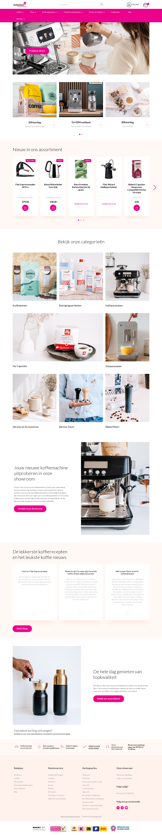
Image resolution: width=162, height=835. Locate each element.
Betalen (51, 788)
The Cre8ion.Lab (95, 816)
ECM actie (86, 778)
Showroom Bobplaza (124, 775)
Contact (51, 778)
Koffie (19, 12)
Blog (15, 792)
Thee (32, 12)
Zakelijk (17, 778)
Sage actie (86, 792)
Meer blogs (22, 628)
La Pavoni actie (88, 788)
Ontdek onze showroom (30, 508)
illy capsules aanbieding (91, 795)
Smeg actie (86, 775)
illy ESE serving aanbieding (92, 805)
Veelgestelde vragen (55, 775)
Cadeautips (115, 12)
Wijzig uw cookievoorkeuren (70, 816)
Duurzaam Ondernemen (23, 785)
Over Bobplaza (19, 788)
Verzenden (52, 792)
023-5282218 (128, 793)
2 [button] (82, 134)
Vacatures (18, 775)
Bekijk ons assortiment (108, 698)
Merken (20, 19)
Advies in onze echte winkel (94, 747)
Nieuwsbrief (18, 782)
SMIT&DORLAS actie (90, 809)
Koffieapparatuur (49, 12)
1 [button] (79, 134)
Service (51, 785)
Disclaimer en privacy (56, 795)
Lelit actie (85, 785)
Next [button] (154, 187)
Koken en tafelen (96, 12)
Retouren (51, 782)
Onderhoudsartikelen (72, 12)
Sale (129, 12)
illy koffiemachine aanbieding (93, 799)
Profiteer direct (37, 50)
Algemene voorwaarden (57, 799)
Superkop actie (87, 802)
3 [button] (83, 220)
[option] (34, 107)
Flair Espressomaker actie (92, 782)
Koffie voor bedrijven (124, 778)
